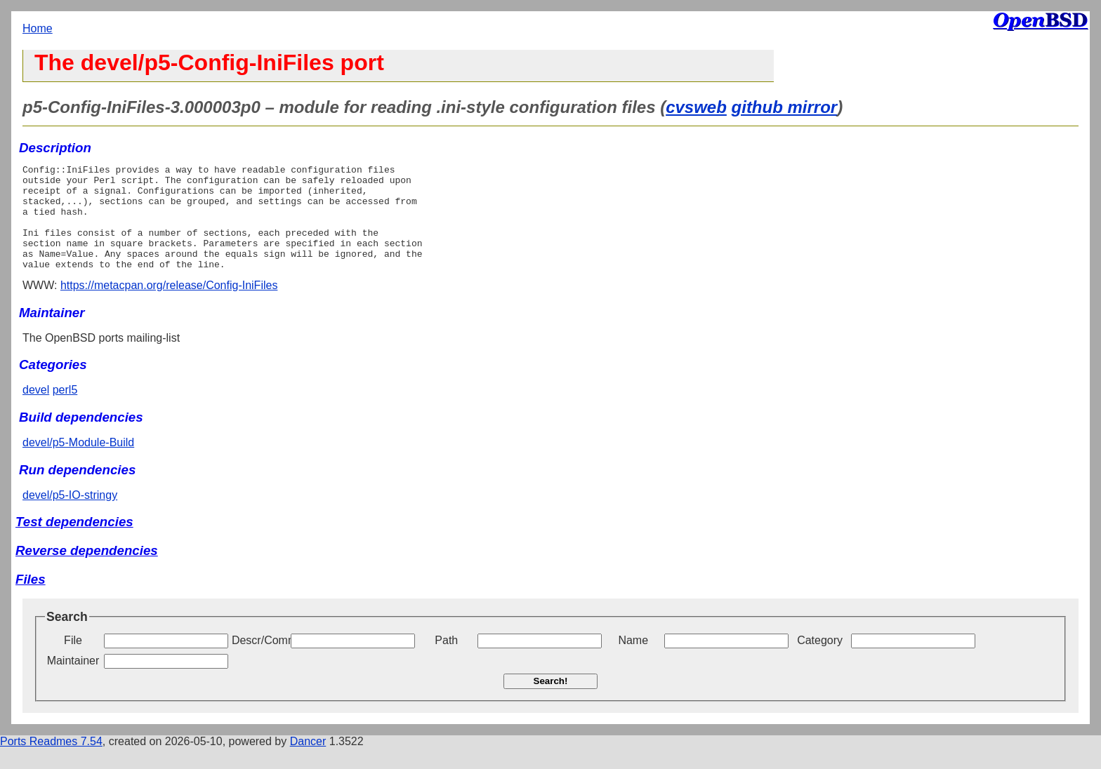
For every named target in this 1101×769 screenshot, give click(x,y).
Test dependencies (74, 542)
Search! (551, 702)
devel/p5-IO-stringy (69, 516)
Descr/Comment (260, 661)
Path (446, 661)
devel (35, 411)
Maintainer (73, 682)
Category (820, 661)
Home (37, 28)
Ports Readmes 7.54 (51, 762)
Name (633, 661)
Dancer (308, 762)
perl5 (65, 411)
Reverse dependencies (86, 571)
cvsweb (696, 107)
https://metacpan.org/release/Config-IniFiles (168, 306)
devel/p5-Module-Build (78, 463)
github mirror (785, 107)
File (73, 661)
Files (30, 600)
